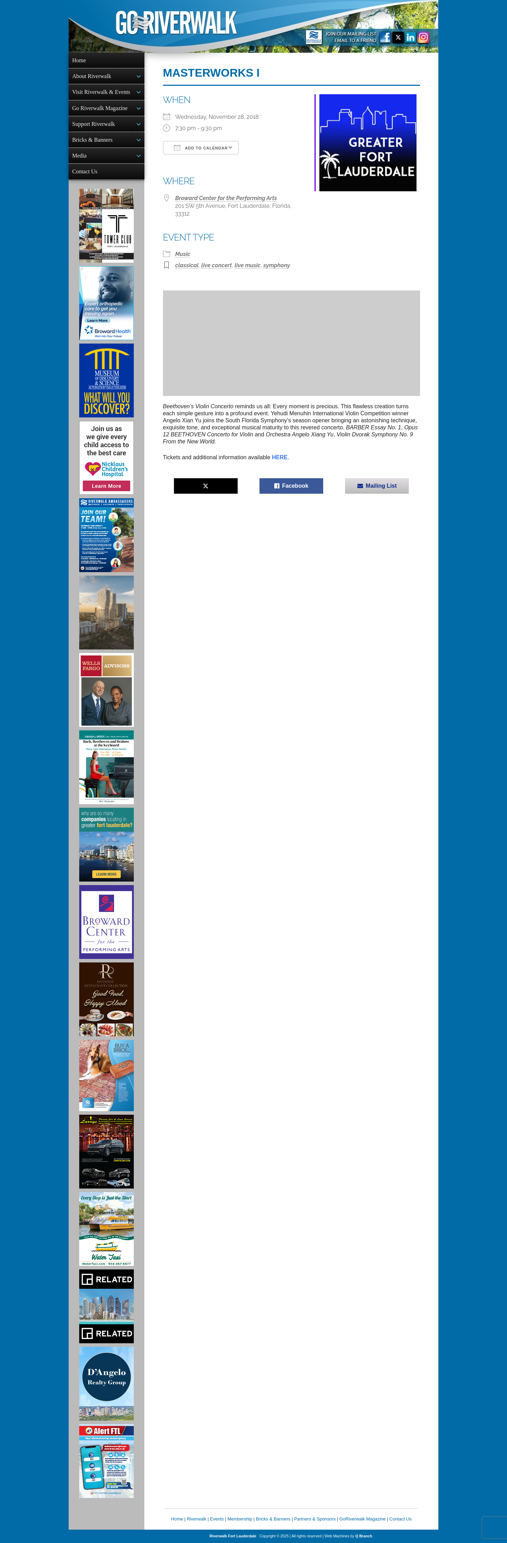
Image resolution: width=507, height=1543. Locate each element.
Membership (239, 1519)
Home (79, 60)
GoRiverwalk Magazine (362, 1519)
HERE (279, 457)
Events (217, 1519)
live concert (216, 265)
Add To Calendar (201, 148)
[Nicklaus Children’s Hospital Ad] (106, 458)
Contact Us (85, 171)
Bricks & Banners (92, 140)
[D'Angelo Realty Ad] (106, 1383)
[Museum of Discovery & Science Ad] (106, 380)
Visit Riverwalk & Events (101, 92)
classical (187, 265)
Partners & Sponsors (315, 1519)
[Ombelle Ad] (106, 612)
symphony (276, 265)
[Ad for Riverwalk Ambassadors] (106, 535)
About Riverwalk (91, 76)
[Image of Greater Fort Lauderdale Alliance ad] (106, 844)
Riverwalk (196, 1519)
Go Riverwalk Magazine (99, 108)
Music (182, 254)
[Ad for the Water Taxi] (106, 1229)
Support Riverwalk (93, 124)
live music (247, 265)
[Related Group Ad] (106, 1306)
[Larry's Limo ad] (106, 1151)
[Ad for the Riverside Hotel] (106, 999)
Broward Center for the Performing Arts (226, 198)
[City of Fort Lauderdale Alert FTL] (106, 1461)
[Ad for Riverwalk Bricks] (106, 1075)
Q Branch (363, 1536)
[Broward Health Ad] (106, 303)
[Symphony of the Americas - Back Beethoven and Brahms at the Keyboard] (106, 767)
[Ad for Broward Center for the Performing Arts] (106, 922)
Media (79, 156)
